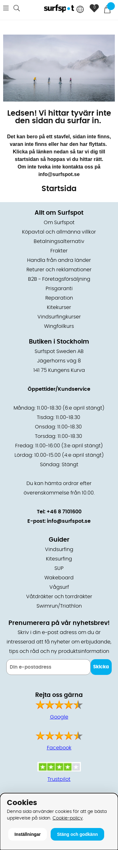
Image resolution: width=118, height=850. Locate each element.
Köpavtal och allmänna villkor (59, 232)
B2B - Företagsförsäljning (59, 279)
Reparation (59, 298)
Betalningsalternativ (59, 241)
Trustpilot (59, 779)
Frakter (59, 250)
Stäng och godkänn (77, 834)
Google (59, 717)
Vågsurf (59, 587)
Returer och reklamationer (59, 269)
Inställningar (27, 834)
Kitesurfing (59, 558)
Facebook (59, 747)
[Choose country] (80, 10)
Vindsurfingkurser (59, 316)
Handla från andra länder (59, 260)
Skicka (101, 667)
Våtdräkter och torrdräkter (59, 596)
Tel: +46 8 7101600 (59, 511)
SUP (59, 568)
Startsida (59, 189)
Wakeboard (59, 577)
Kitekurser (59, 307)
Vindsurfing (59, 549)
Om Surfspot (59, 222)
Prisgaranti (59, 288)
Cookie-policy (68, 818)
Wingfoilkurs (59, 326)
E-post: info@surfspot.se (59, 521)
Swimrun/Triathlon (59, 606)
